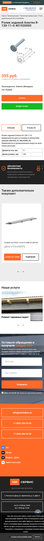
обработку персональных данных (31, 393)
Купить (22, 98)
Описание (11, 128)
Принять (37, 537)
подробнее (30, 257)
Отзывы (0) (31, 128)
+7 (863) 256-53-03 (29, 8)
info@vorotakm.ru (22, 412)
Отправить (22, 384)
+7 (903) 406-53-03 (30, 10)
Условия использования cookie (21, 537)
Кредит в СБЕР (22, 106)
